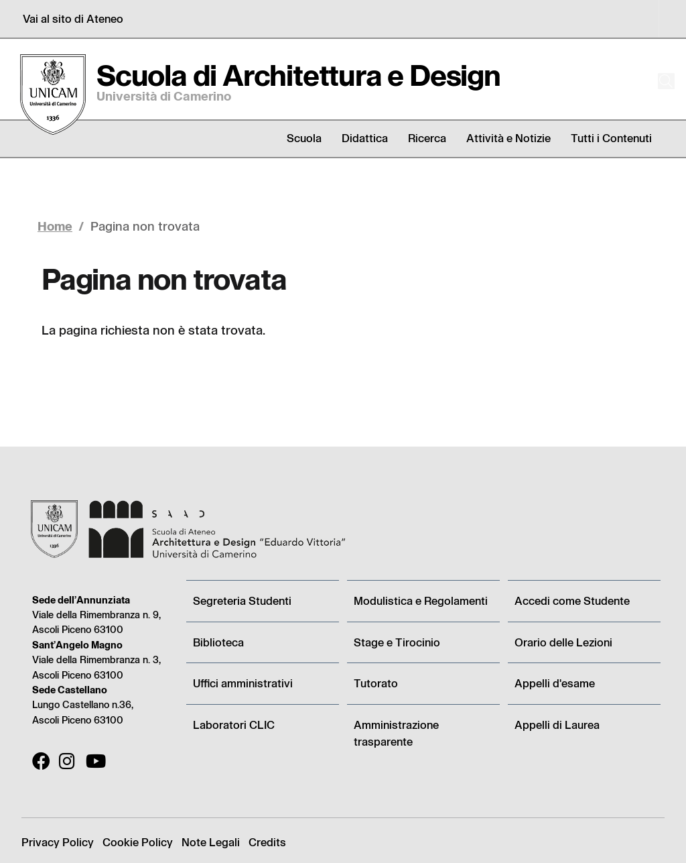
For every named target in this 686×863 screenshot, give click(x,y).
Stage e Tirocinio (397, 642)
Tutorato (376, 683)
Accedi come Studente (572, 600)
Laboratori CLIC (234, 724)
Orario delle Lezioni (563, 642)
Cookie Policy (137, 842)
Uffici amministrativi (243, 683)
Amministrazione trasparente (396, 733)
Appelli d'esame (554, 683)
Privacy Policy (57, 842)
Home (55, 226)
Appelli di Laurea (557, 724)
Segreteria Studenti (242, 600)
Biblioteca (218, 642)
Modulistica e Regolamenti (421, 600)
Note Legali (211, 842)
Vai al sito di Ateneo (73, 18)
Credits (267, 842)
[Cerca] (654, 81)
